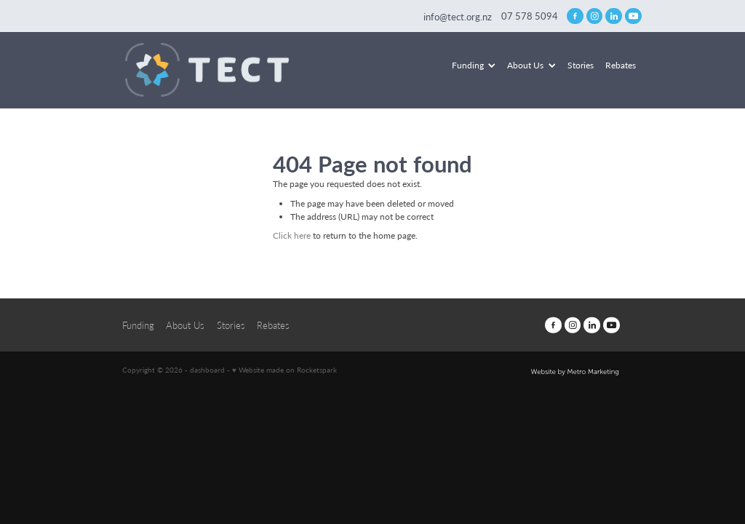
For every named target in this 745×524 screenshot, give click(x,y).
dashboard (207, 370)
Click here (292, 235)
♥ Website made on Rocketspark (284, 370)
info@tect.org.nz (457, 15)
